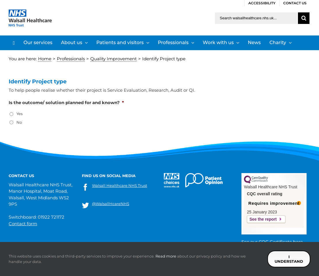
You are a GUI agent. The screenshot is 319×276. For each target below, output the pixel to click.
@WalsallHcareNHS (110, 203)
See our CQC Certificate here (272, 242)
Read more (165, 256)
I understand (289, 259)
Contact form (23, 223)
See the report (263, 219)
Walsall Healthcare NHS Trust (119, 185)
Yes (19, 113)
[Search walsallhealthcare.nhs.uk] (256, 18)
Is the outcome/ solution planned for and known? (66, 102)
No (19, 122)
